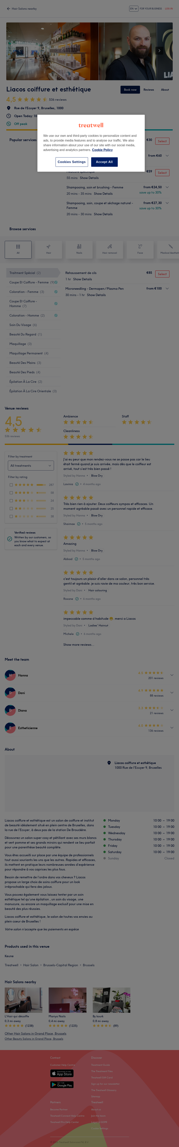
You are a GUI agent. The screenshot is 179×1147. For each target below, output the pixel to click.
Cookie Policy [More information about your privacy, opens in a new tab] (102, 150)
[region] (91, 143)
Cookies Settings (72, 162)
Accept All (104, 162)
